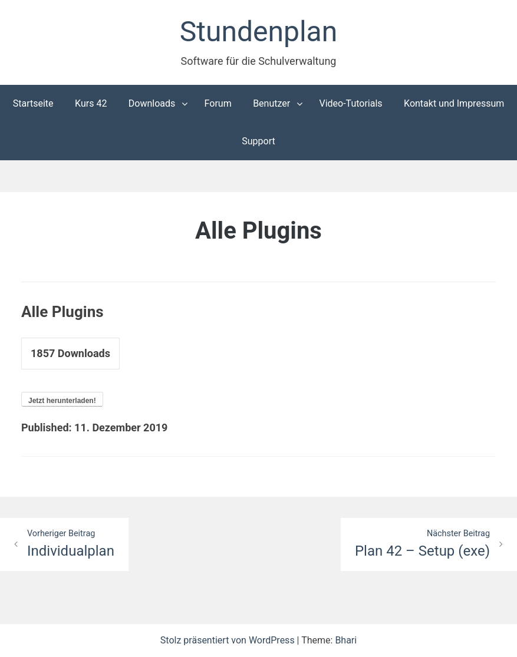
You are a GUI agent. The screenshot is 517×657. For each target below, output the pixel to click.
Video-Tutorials (350, 103)
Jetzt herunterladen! (62, 401)
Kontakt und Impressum (454, 103)
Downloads (152, 103)
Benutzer (271, 103)
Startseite (33, 103)
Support (258, 141)
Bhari (346, 640)
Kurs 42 (91, 103)
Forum (218, 103)
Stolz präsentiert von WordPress (228, 640)
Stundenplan (258, 31)
